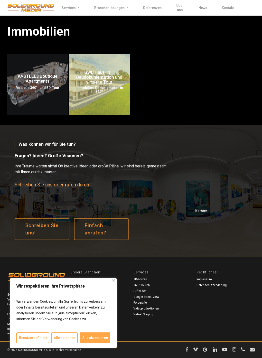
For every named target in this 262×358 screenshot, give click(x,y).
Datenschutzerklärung (211, 285)
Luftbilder (139, 291)
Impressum (204, 279)
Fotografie (140, 302)
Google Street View (146, 297)
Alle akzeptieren (95, 338)
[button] (42, 229)
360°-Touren (141, 285)
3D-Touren (140, 279)
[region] (63, 313)
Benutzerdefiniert (33, 338)
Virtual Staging (143, 314)
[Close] (113, 280)
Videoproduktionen (146, 308)
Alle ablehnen (64, 338)
